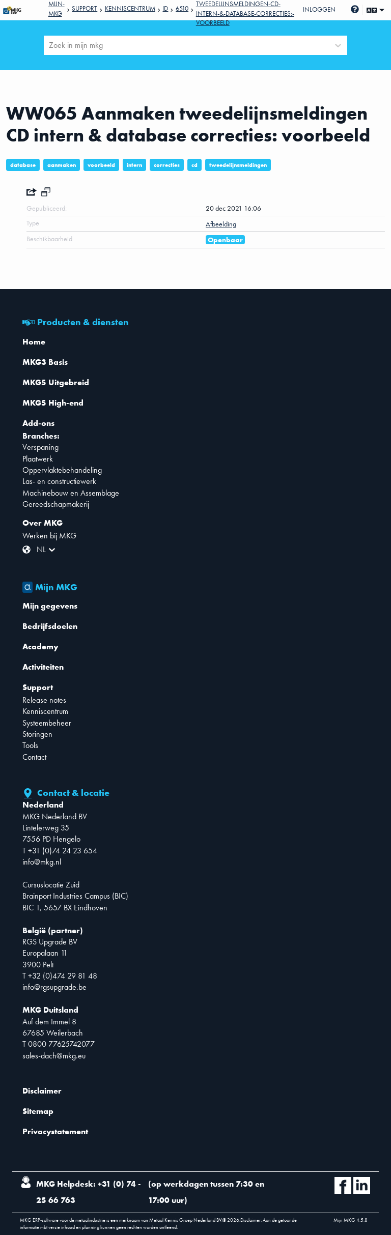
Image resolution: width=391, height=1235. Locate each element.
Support (84, 8)
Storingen (37, 734)
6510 (182, 8)
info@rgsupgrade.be (54, 987)
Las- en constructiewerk (59, 481)
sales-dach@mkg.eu (54, 1055)
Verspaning (40, 447)
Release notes (44, 700)
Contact (34, 757)
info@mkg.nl (41, 861)
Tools (30, 745)
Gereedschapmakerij (55, 504)
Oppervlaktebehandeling (62, 470)
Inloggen (319, 9)
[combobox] (50, 45)
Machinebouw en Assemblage (70, 492)
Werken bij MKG (49, 535)
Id (165, 8)
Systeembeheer (46, 722)
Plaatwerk (37, 458)
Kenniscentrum (130, 8)
